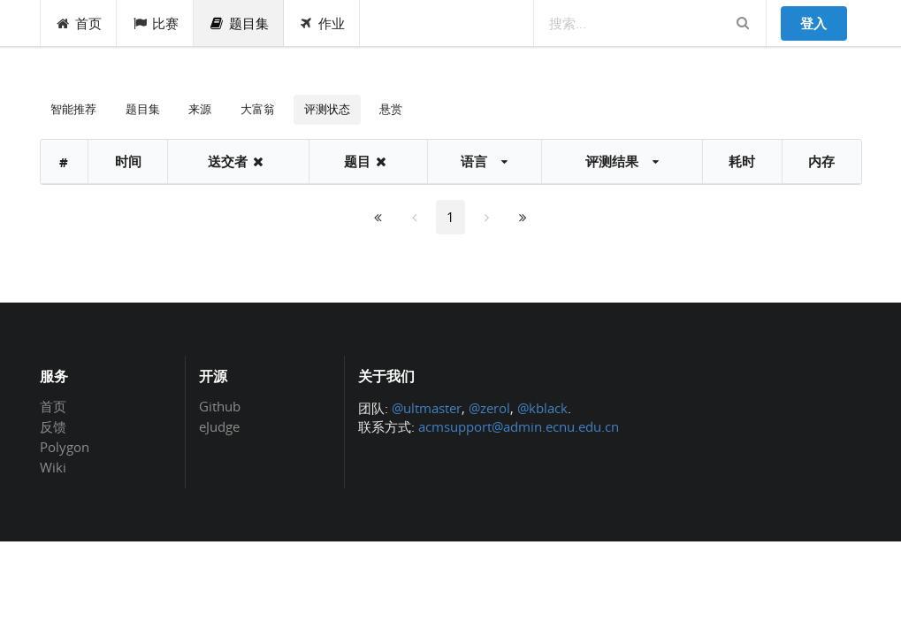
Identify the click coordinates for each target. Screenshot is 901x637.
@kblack (542, 408)
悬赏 (390, 109)
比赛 (155, 23)
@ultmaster (427, 408)
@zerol (489, 408)
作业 (322, 23)
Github (220, 407)
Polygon (64, 447)
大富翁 (258, 109)
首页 (79, 23)
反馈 (53, 426)
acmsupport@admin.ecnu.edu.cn (518, 426)
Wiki (53, 466)
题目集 (239, 23)
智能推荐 (73, 109)
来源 (199, 109)
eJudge (219, 426)
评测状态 (327, 109)
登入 (813, 23)
